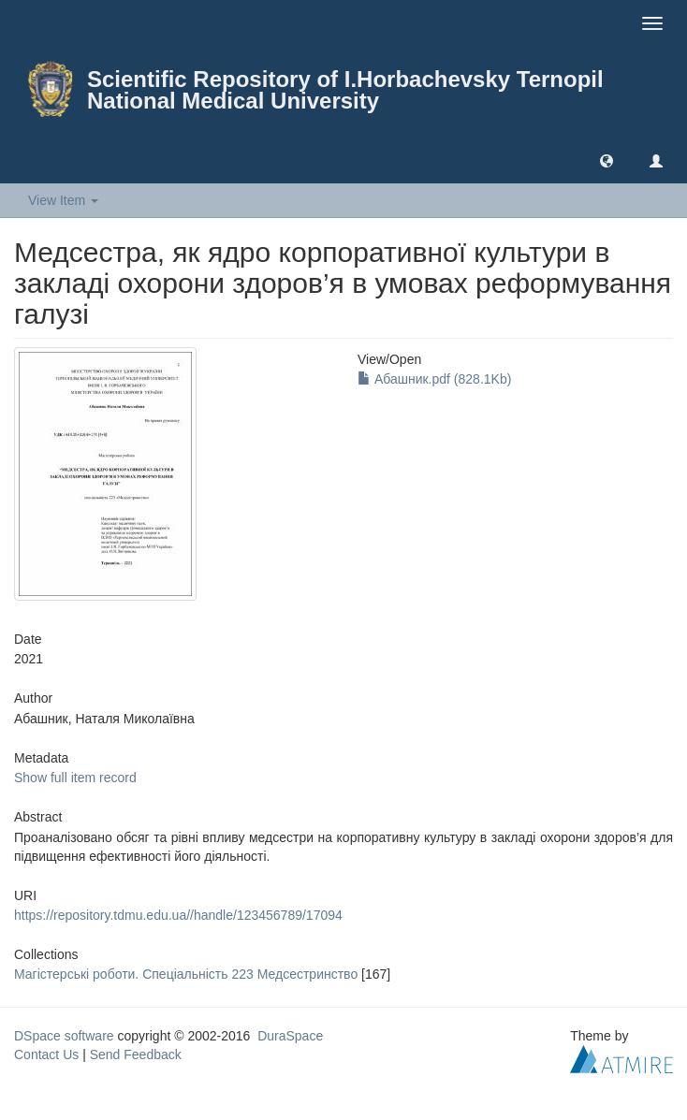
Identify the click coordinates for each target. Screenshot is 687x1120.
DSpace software (64, 1035)
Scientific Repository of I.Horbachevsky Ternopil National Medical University (345, 89)
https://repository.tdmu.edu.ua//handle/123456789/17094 (178, 915)
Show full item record (75, 777)
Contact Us (46, 1054)
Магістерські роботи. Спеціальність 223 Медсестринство (186, 974)
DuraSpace (290, 1035)
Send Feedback (136, 1054)
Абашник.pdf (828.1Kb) (434, 378)
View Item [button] (63, 200)
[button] (606, 160)
